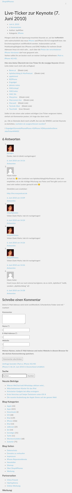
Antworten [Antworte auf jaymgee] (11, 163)
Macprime (13, 97)
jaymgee (10, 153)
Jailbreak (10, 427)
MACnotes (13, 91)
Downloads (11, 412)
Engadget (13, 82)
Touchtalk (13, 109)
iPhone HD (39, 128)
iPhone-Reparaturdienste (17, 459)
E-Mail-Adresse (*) (9, 333)
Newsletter (11, 462)
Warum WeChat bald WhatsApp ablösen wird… (26, 385)
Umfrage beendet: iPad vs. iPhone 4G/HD (19, 364)
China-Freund (12, 480)
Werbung (10, 471)
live (51, 128)
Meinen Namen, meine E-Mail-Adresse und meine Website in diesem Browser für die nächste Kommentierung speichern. (35, 352)
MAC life (12, 94)
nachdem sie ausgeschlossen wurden (30, 124)
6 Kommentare (15, 27)
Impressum (11, 456)
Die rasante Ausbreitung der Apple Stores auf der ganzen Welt (32, 397)
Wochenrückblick (14, 439)
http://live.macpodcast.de (17, 193)
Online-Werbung (13, 486)
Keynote (46, 128)
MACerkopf (13, 88)
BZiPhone (13, 79)
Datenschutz (12, 450)
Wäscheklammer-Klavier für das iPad (21, 388)
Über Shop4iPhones (15, 468)
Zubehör (10, 442)
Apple (9, 406)
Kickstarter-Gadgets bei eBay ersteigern (23, 391)
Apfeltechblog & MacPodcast (20, 73)
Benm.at (12, 70)
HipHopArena (12, 483)
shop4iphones (12, 213)
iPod (8, 424)
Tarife (9, 436)
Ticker (10, 131)
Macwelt (12, 103)
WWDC (16, 131)
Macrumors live (15, 100)
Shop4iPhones (8, 1)
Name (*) (5, 326)
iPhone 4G (30, 128)
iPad (8, 418)
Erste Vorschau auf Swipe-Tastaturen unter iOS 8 (26, 394)
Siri (8, 430)
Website (5, 340)
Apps (9, 409)
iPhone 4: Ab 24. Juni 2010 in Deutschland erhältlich (23, 367)
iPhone (21, 33)
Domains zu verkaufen (16, 453)
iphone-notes (14, 85)
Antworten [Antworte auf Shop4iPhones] (11, 245)
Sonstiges (11, 433)
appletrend (13, 76)
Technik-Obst (14, 106)
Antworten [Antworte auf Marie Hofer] (11, 201)
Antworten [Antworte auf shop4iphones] (11, 223)
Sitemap (10, 465)
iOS (8, 415)
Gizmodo (16, 128)
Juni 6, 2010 (14, 24)
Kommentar (7, 312)
